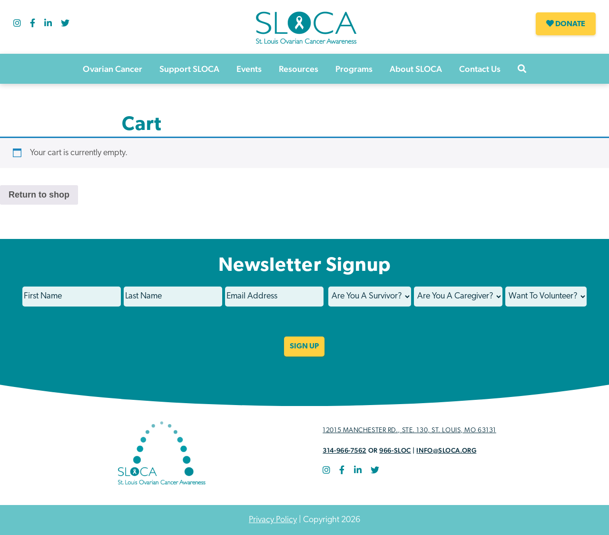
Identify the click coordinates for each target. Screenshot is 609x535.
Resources (298, 69)
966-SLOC (395, 450)
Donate (565, 24)
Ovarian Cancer (112, 69)
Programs (354, 69)
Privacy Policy (273, 520)
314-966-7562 (344, 450)
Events (249, 69)
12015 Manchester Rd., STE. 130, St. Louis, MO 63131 (409, 430)
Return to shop (39, 194)
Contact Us (480, 69)
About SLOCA (416, 69)
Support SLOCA (189, 69)
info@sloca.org (446, 450)
